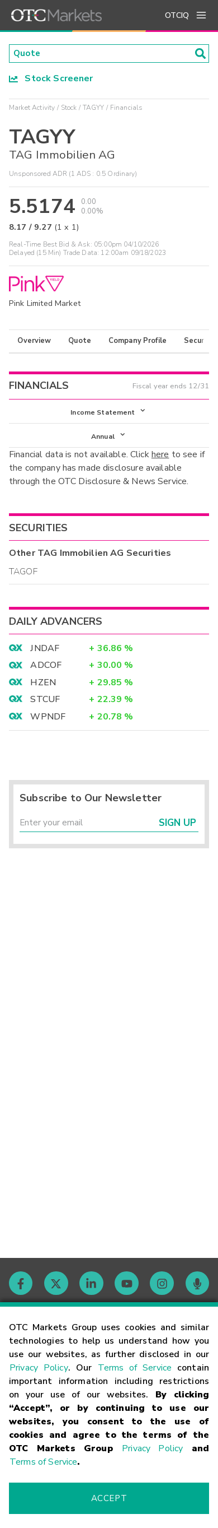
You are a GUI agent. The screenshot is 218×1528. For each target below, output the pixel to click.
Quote (79, 342)
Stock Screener (51, 79)
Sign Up (177, 826)
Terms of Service (135, 1368)
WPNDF (47, 719)
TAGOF (23, 574)
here (160, 457)
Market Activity (32, 108)
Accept (109, 1498)
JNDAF (44, 651)
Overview (34, 342)
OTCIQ (177, 15)
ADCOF (45, 668)
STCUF (45, 702)
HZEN (43, 685)
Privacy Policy (39, 1368)
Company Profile (137, 342)
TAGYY (94, 108)
